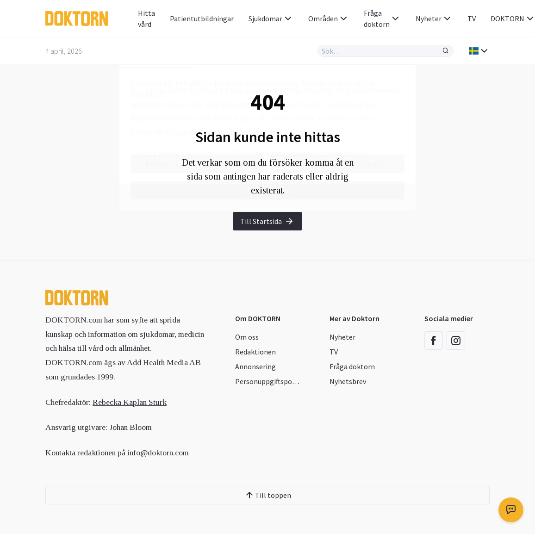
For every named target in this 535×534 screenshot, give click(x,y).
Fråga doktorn (382, 18)
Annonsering (255, 366)
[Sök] (445, 50)
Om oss (247, 337)
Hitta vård (146, 18)
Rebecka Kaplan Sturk (130, 402)
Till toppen (267, 495)
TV (471, 18)
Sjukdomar (271, 18)
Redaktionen (255, 351)
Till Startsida (267, 221)
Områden (328, 18)
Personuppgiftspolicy (269, 381)
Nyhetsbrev (348, 381)
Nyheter (434, 18)
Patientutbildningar (202, 18)
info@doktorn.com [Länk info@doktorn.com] (158, 452)
